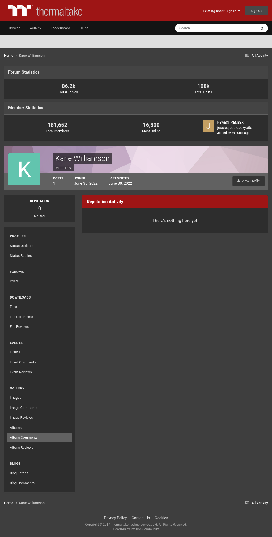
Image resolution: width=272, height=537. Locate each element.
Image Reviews (21, 417)
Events (15, 352)
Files (13, 307)
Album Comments (23, 437)
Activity (35, 28)
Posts (14, 281)
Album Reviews (21, 448)
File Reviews (19, 327)
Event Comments (23, 362)
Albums (16, 428)
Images (15, 398)
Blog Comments (22, 483)
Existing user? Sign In (221, 11)
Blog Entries (19, 473)
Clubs (84, 28)
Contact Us (141, 518)
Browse (14, 28)
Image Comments (23, 408)
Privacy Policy (115, 518)
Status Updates (21, 246)
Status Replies (21, 256)
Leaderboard (60, 28)
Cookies (161, 518)
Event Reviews (21, 372)
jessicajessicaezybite (234, 127)
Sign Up (256, 11)
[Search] (199, 28)
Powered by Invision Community (136, 529)
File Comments (21, 317)
